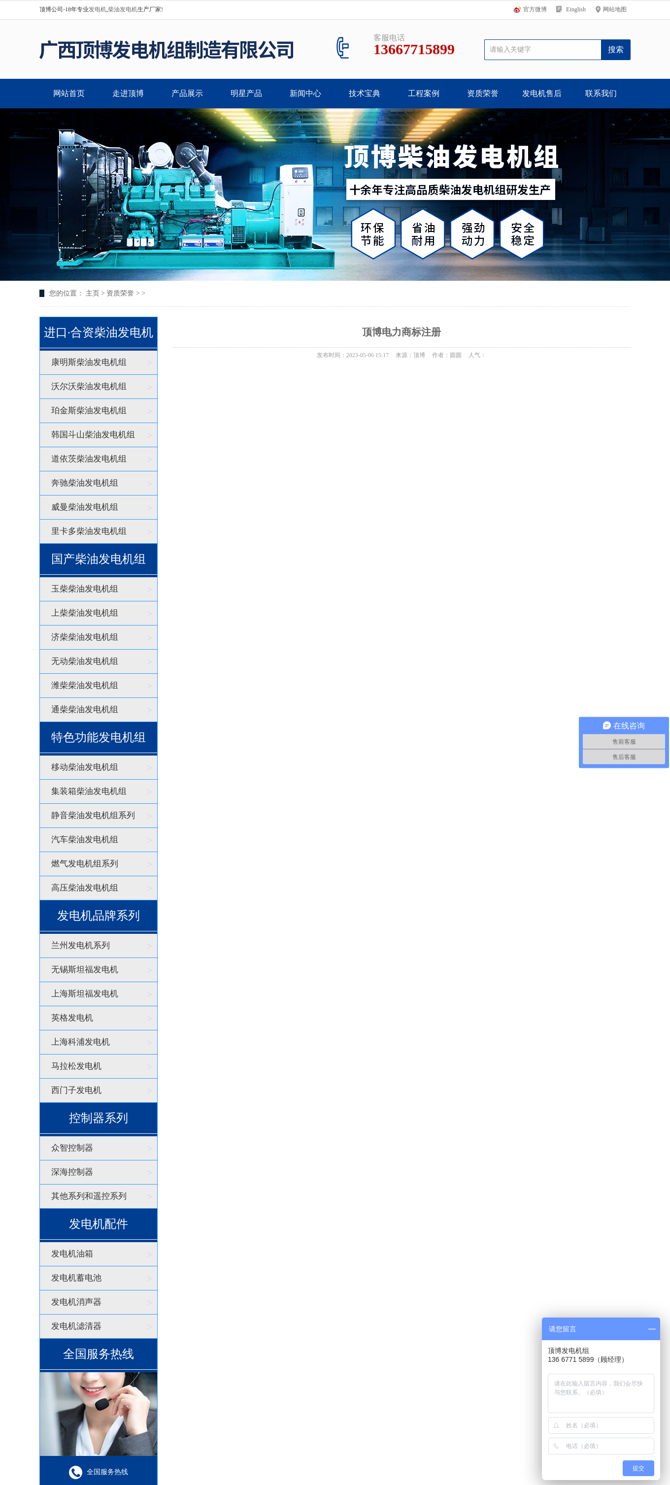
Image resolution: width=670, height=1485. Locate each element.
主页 (93, 293)
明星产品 (246, 93)
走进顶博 (128, 93)
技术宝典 (364, 93)
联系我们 (601, 93)
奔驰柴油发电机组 (84, 483)
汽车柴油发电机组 (84, 839)
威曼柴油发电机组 (84, 507)
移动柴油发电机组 (84, 767)
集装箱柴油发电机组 (89, 791)
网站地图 (615, 9)
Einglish (576, 9)
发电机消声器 (76, 1302)
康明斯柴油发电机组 (89, 362)
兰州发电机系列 (80, 945)
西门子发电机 (76, 1090)
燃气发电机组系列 (84, 863)
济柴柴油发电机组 (84, 637)
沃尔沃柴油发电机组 (89, 386)
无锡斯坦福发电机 (84, 969)
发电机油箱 (72, 1253)
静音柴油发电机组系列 (93, 815)
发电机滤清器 (76, 1326)
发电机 (97, 9)
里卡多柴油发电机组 (89, 531)
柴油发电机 (122, 9)
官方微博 (535, 9)
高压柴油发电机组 (84, 887)
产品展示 (187, 93)
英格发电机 (72, 1018)
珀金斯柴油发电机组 (89, 410)
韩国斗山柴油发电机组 (93, 434)
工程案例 (423, 93)
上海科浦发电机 (80, 1042)
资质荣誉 (483, 93)
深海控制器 (72, 1172)
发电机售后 (542, 93)
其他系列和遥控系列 (89, 1196)
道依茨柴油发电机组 (89, 458)
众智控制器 (72, 1148)
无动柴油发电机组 (84, 661)
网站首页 (69, 93)
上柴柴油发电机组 (84, 613)
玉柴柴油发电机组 (84, 589)
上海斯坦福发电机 (84, 993)
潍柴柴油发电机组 (84, 685)
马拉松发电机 (76, 1066)
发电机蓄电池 (76, 1278)
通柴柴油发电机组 (84, 709)
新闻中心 (305, 93)
